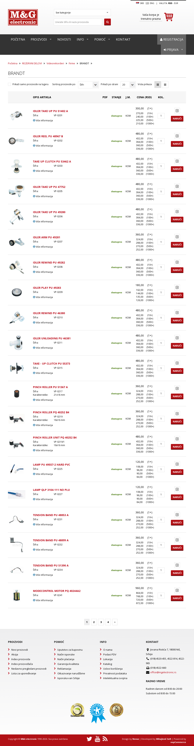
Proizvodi (39, 39)
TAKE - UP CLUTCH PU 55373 (51, 363)
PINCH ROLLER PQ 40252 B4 (51, 412)
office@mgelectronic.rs (163, 672)
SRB (140, 3)
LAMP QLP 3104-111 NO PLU (51, 490)
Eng (150, 3)
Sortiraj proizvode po (63, 84)
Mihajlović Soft (163, 738)
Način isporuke (66, 654)
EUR (176, 3)
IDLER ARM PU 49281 (46, 237)
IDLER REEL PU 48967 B (48, 136)
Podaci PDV (109, 654)
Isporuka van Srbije (68, 678)
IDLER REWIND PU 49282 (49, 262)
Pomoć (100, 39)
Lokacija (108, 659)
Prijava (171, 50)
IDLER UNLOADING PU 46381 (52, 338)
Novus (135, 738)
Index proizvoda (20, 659)
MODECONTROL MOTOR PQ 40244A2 (57, 591)
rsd (170, 3)
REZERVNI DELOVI (32, 63)
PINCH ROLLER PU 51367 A (50, 387)
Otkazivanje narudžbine (71, 673)
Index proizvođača (22, 664)
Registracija (171, 39)
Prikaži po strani (109, 84)
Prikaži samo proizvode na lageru (30, 84)
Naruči (177, 118)
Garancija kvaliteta (68, 664)
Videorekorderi (55, 63)
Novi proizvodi (19, 649)
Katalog (107, 664)
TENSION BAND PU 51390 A (51, 565)
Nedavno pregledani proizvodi (28, 668)
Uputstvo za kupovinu (70, 649)
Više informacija (43, 120)
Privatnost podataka (115, 673)
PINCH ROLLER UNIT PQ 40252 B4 (55, 437)
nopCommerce (178, 742)
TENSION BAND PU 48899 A (51, 540)
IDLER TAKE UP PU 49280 (49, 212)
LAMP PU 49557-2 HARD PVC (51, 464)
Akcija (14, 654)
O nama (107, 649)
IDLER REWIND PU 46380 (49, 313)
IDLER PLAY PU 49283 (47, 287)
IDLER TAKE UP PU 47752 (49, 187)
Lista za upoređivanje (23, 673)
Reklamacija (64, 668)
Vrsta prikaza (145, 84)
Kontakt (123, 39)
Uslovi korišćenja (113, 668)
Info (80, 39)
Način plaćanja (65, 659)
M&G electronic (29, 738)
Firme (72, 63)
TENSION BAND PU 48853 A (51, 515)
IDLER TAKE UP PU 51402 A (50, 111)
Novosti (64, 39)
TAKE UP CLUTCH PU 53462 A (52, 161)
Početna (18, 39)
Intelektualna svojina (115, 678)
